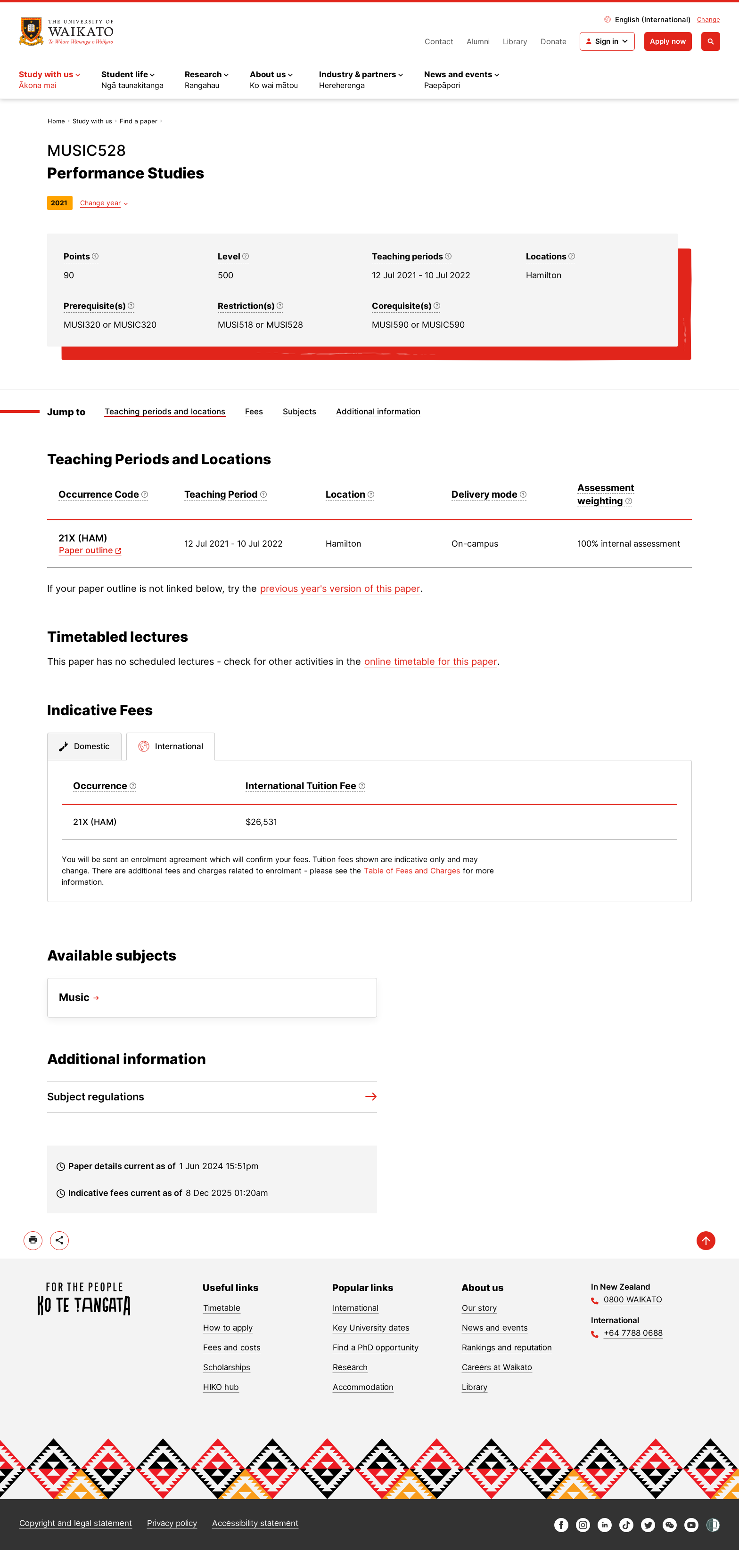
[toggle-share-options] (59, 1240)
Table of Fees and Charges (412, 870)
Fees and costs (232, 1347)
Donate (554, 41)
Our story (479, 1308)
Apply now (668, 41)
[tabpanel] (369, 831)
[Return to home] (66, 31)
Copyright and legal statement (75, 1523)
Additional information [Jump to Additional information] (378, 411)
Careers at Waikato (497, 1367)
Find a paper (138, 121)
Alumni (478, 41)
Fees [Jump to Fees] (254, 411)
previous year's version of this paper (340, 588)
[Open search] (710, 41)
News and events (495, 1327)
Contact (439, 41)
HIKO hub (221, 1387)
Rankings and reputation (507, 1347)
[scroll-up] (706, 1240)
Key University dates (371, 1327)
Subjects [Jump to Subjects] (299, 411)
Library (515, 41)
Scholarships (226, 1367)
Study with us (92, 121)
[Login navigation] (607, 41)
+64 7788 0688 (633, 1333)
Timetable (221, 1308)
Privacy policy (172, 1523)
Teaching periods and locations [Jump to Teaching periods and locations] (165, 411)
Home (56, 121)
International (355, 1308)
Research (350, 1367)
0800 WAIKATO (633, 1299)
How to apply (228, 1327)
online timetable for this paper (430, 661)
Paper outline (86, 550)
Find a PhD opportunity (376, 1347)
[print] (33, 1240)
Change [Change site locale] (708, 19)
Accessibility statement (255, 1523)
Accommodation (363, 1387)
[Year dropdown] (104, 203)
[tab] (84, 747)
